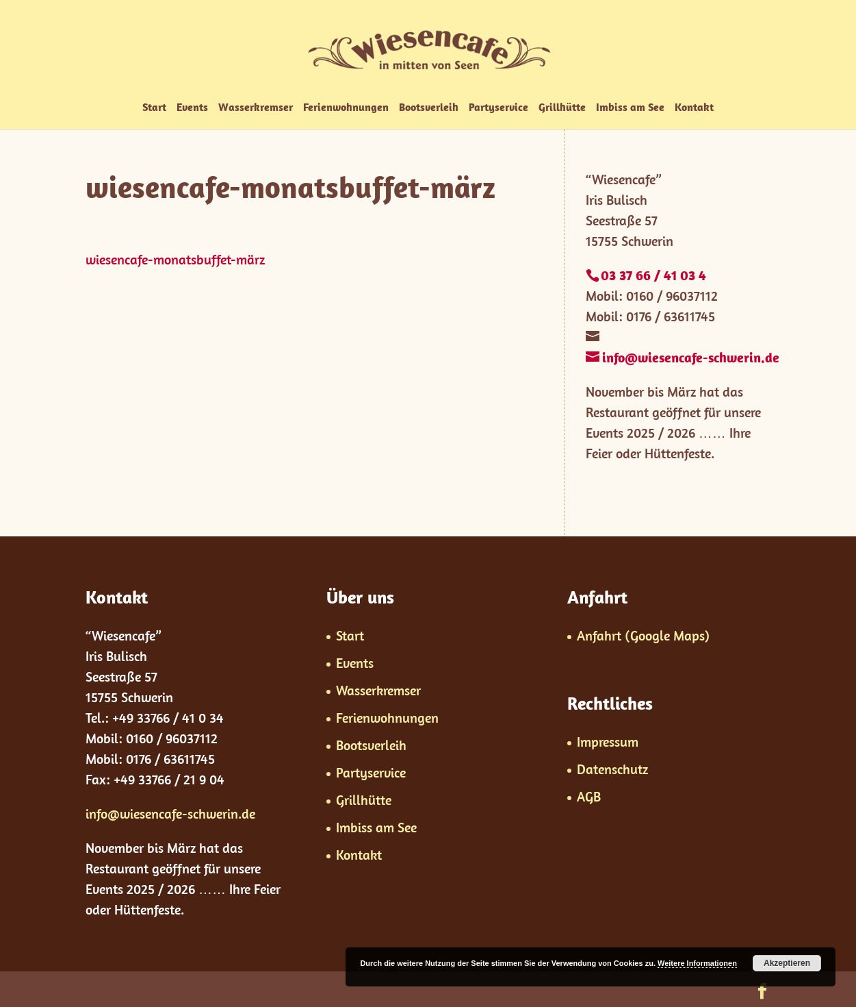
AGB (589, 796)
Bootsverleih (428, 108)
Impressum (607, 741)
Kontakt (694, 108)
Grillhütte (562, 108)
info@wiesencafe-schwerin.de (170, 813)
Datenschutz (612, 769)
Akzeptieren (787, 963)
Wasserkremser (255, 108)
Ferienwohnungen (346, 108)
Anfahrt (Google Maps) (643, 635)
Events (192, 108)
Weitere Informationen (697, 963)
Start (154, 108)
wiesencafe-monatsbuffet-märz (175, 259)
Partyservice (498, 108)
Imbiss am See (630, 108)
